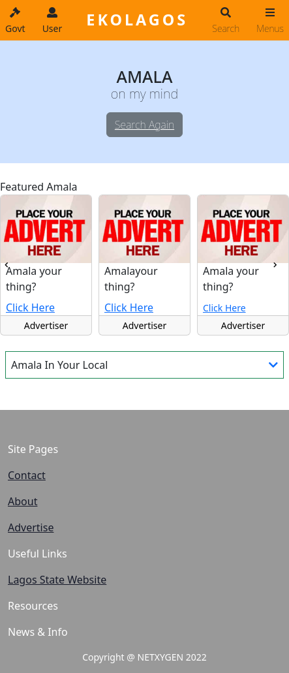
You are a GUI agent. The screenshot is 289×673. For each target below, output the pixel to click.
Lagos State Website (57, 579)
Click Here (30, 307)
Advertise (30, 527)
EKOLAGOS (137, 19)
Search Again (144, 124)
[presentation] (6, 265)
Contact (27, 475)
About (22, 501)
